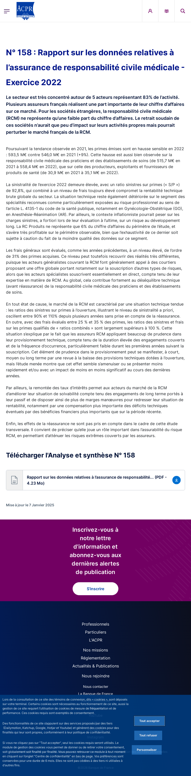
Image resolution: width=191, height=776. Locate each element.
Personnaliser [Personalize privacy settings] (147, 750)
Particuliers (95, 632)
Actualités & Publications (95, 665)
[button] (183, 11)
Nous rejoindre (95, 675)
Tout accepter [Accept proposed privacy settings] (149, 721)
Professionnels (95, 624)
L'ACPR (95, 640)
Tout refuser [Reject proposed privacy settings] (148, 735)
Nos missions (95, 649)
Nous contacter (95, 686)
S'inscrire (95, 588)
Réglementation (95, 657)
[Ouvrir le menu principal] (7, 11)
